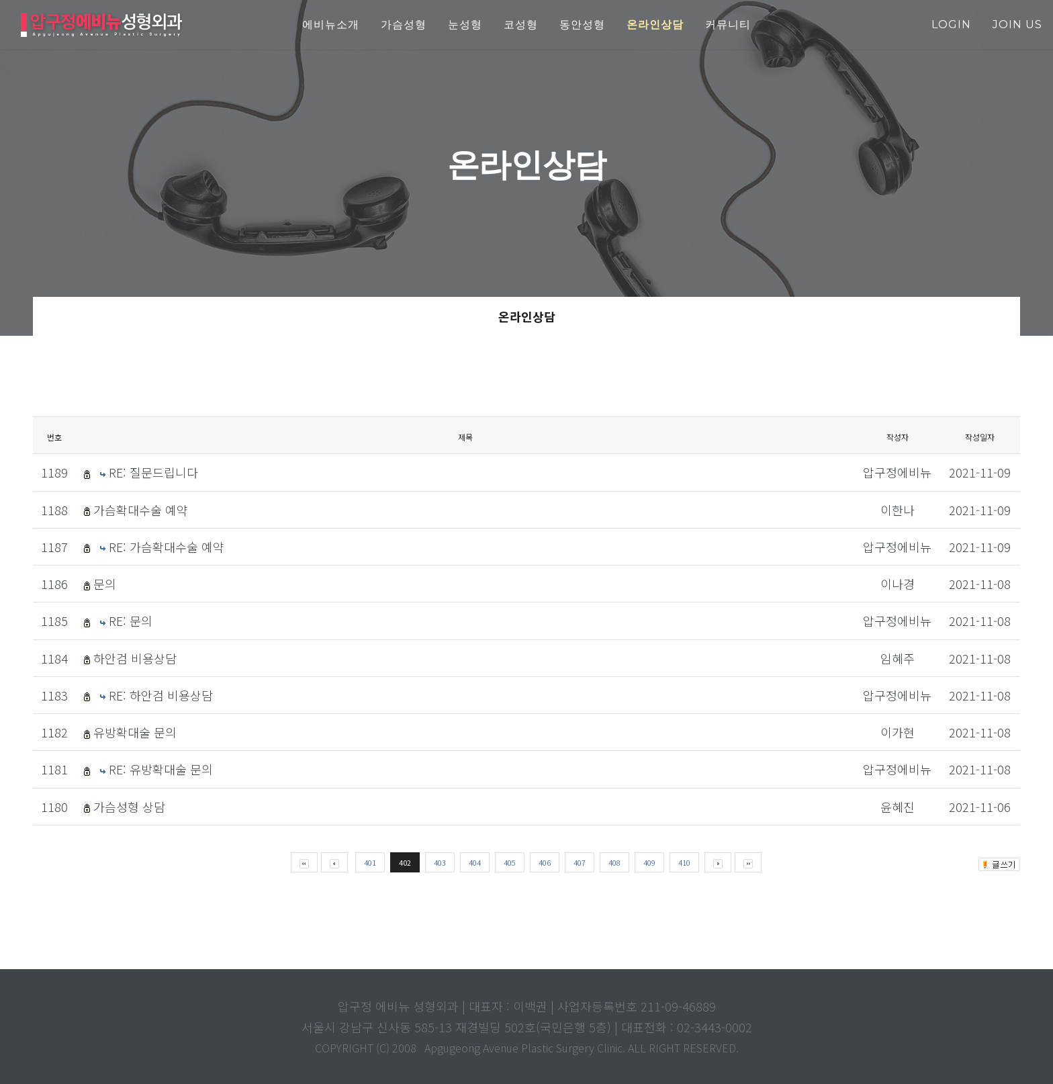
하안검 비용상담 (135, 658)
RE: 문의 (130, 620)
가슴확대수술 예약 (140, 509)
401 (370, 862)
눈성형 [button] (465, 24)
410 (684, 862)
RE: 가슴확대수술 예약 (166, 546)
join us (1017, 24)
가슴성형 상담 (129, 806)
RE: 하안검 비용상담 (161, 695)
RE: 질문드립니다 (153, 472)
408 (614, 862)
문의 (104, 583)
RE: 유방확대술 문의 (161, 769)
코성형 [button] (521, 24)
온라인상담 (526, 316)
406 (545, 862)
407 (580, 862)
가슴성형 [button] (403, 24)
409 (649, 862)
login (951, 24)
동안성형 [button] (582, 24)
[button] (655, 25)
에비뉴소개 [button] (330, 24)
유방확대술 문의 (135, 732)
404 (475, 862)
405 (510, 862)
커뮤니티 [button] (728, 24)
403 (440, 862)
